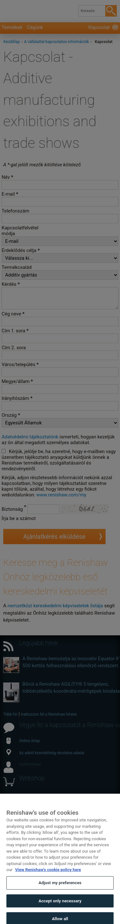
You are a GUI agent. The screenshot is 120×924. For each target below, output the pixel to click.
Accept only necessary (59, 907)
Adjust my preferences (59, 889)
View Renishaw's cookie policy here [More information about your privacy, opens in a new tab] (48, 876)
